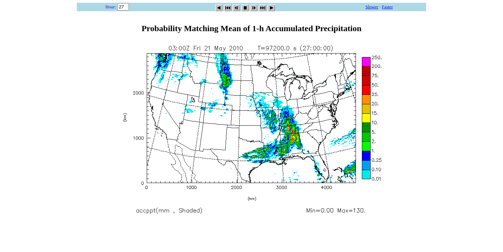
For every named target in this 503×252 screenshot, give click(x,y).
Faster (387, 6)
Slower (371, 6)
